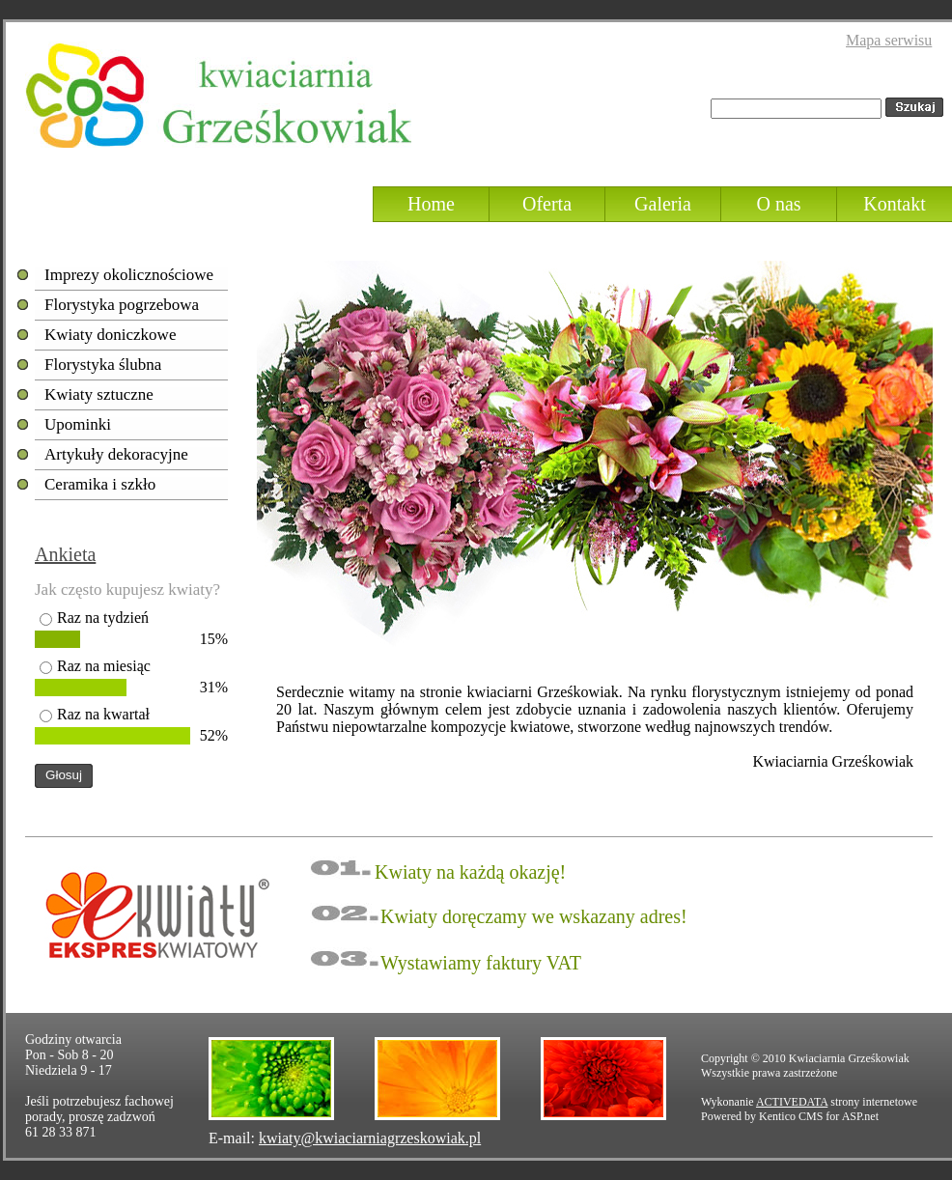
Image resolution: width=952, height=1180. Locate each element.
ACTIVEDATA (791, 1102)
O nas (778, 203)
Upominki (77, 424)
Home (431, 203)
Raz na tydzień (103, 617)
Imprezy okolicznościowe (128, 275)
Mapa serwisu (889, 40)
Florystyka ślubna (102, 364)
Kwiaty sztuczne (99, 394)
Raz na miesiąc (104, 666)
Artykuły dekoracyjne (116, 454)
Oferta (547, 203)
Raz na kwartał (103, 714)
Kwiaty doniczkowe (110, 334)
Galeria (662, 203)
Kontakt (894, 203)
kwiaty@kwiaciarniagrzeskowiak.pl (370, 1138)
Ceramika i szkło (99, 484)
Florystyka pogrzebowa (121, 304)
